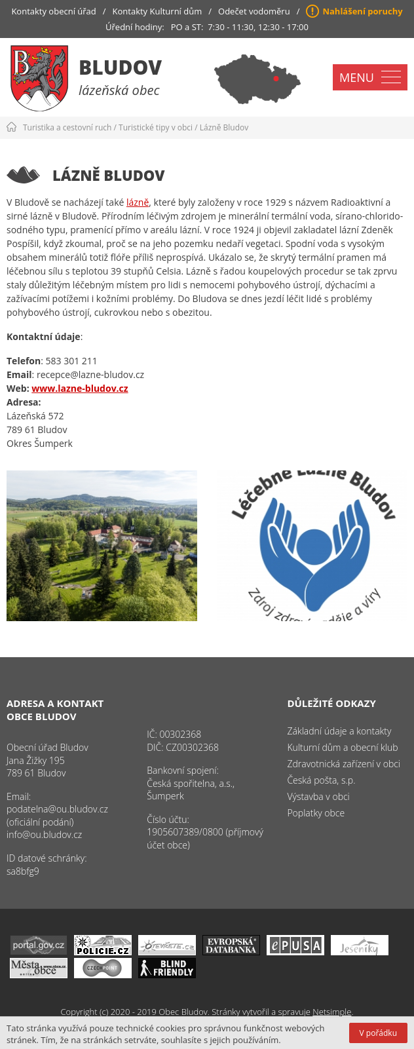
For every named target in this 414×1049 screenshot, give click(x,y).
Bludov (120, 67)
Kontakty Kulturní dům (157, 11)
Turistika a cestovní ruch (67, 127)
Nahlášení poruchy (362, 11)
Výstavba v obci (318, 796)
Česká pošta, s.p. (321, 780)
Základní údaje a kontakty (339, 731)
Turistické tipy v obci (156, 127)
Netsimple (331, 1012)
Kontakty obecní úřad (53, 11)
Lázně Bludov (224, 127)
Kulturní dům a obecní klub (342, 747)
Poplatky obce (316, 813)
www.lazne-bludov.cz (79, 388)
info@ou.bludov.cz (44, 834)
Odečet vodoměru (254, 11)
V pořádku (378, 1033)
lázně (137, 202)
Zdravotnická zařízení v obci (343, 763)
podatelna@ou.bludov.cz (57, 809)
